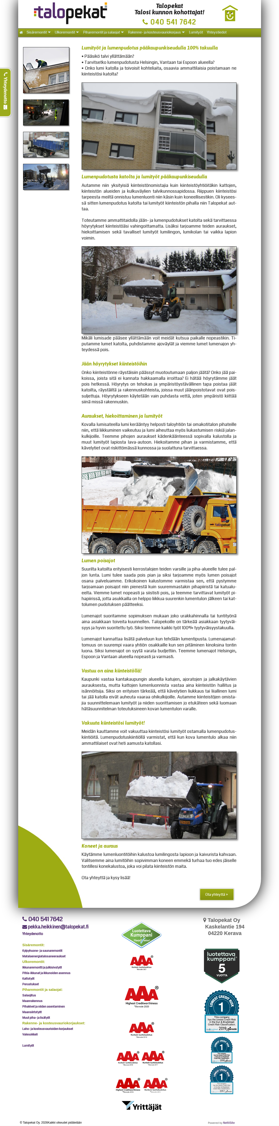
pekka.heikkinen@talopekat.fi (55, 927)
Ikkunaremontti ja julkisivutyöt (42, 967)
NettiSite (229, 1123)
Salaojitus (29, 995)
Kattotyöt (28, 979)
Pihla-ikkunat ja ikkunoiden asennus (46, 973)
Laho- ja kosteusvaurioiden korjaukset (47, 1029)
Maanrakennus (32, 1001)
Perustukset (30, 984)
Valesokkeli (30, 1034)
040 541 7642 (42, 919)
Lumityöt (28, 1045)
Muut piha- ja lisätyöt (36, 1018)
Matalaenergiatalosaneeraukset (44, 956)
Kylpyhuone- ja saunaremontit (42, 951)
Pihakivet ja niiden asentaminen (43, 1006)
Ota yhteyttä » (216, 894)
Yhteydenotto (5, 90)
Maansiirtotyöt (32, 1012)
